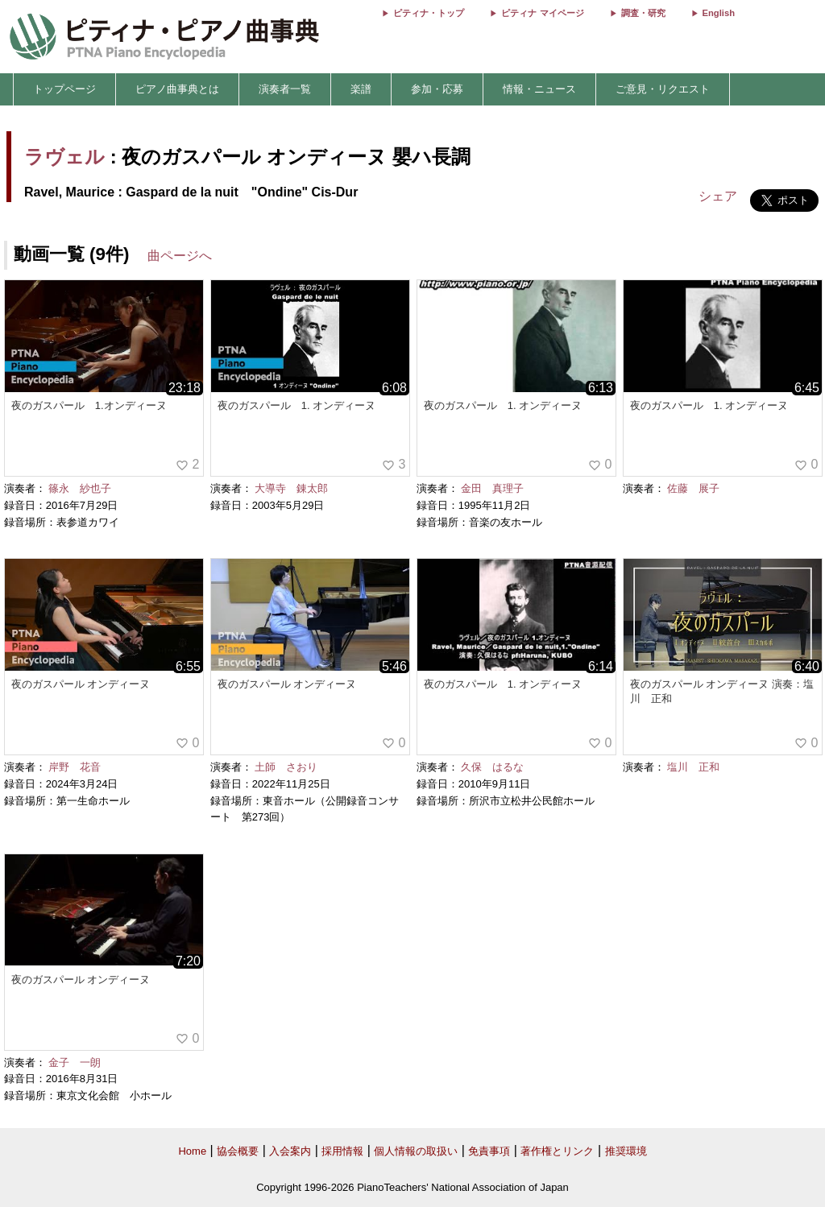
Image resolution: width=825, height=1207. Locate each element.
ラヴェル (64, 156)
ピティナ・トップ (428, 13)
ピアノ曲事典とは (177, 89)
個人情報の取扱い (416, 1151)
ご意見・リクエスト (663, 89)
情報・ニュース (539, 89)
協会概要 (238, 1151)
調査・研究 (643, 13)
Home (192, 1151)
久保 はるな (492, 767)
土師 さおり (286, 767)
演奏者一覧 (285, 89)
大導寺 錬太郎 (291, 488)
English (719, 13)
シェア (718, 196)
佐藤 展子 (693, 488)
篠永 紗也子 (79, 488)
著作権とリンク (557, 1151)
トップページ (64, 89)
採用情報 (342, 1151)
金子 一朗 (74, 1062)
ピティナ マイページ (542, 13)
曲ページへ (179, 255)
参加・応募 (437, 89)
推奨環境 (626, 1151)
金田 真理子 (492, 488)
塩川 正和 (693, 767)
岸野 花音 (74, 767)
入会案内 (290, 1151)
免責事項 (489, 1151)
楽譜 (360, 89)
